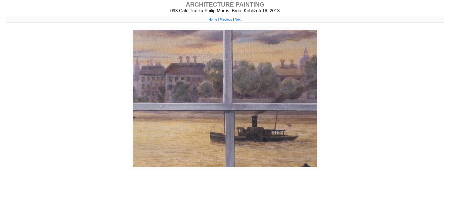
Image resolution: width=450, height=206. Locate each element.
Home (213, 19)
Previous (226, 19)
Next (238, 19)
